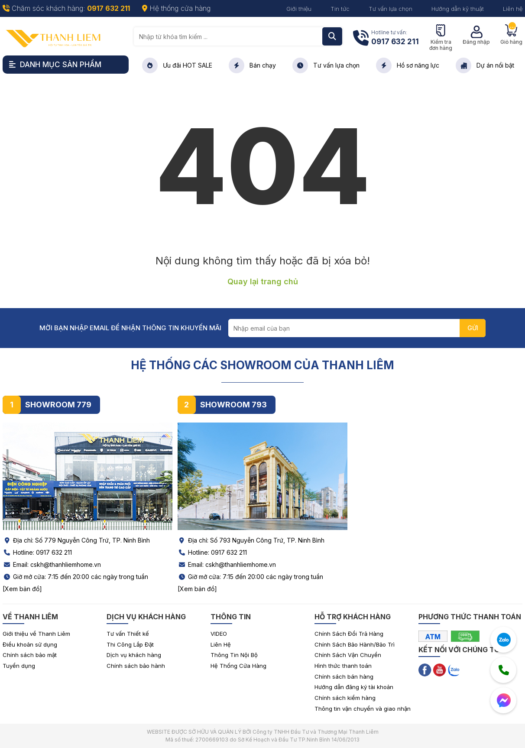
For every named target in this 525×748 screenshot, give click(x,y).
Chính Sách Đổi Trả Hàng (348, 633)
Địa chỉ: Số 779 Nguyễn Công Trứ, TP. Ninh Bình (76, 540)
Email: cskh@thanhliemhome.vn (52, 564)
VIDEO (219, 633)
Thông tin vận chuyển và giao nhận (362, 708)
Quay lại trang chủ (262, 281)
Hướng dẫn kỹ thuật (457, 8)
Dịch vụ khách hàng (134, 654)
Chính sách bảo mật (30, 654)
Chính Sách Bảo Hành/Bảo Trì (354, 644)
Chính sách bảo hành (136, 665)
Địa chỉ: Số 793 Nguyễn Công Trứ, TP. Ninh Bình (251, 540)
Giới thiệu (298, 8)
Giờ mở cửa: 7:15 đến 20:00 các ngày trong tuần (75, 576)
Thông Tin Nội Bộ (234, 654)
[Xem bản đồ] (22, 588)
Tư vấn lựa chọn (390, 8)
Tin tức (340, 8)
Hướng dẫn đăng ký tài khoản (353, 686)
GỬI (472, 328)
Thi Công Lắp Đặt (130, 644)
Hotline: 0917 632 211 (37, 552)
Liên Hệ (221, 644)
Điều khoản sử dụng (30, 644)
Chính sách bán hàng (343, 676)
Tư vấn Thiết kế (128, 633)
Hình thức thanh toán (343, 665)
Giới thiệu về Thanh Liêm (36, 633)
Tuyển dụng (19, 665)
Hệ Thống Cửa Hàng (238, 665)
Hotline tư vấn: (395, 38)
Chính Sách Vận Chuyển (347, 654)
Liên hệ (512, 8)
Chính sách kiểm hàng (345, 697)
